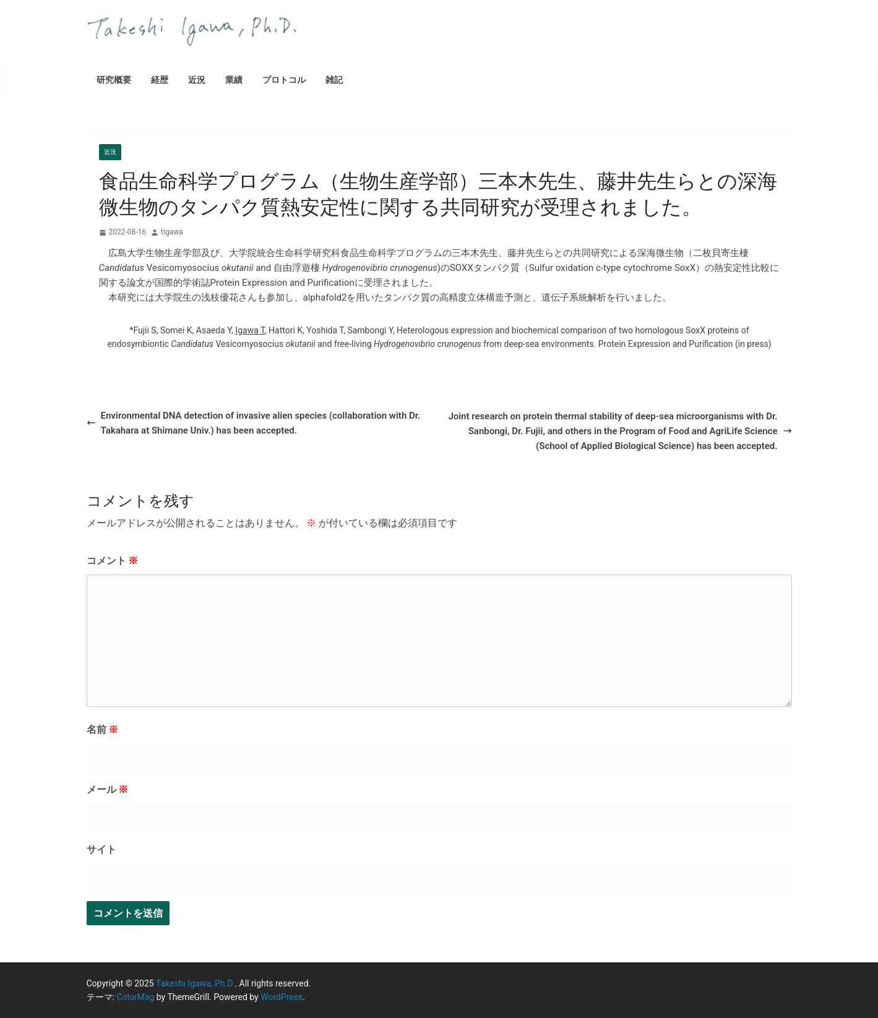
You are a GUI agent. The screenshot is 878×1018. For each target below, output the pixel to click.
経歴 (159, 79)
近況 (196, 79)
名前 (103, 729)
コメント (113, 561)
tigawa (172, 232)
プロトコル (284, 79)
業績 (234, 79)
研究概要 (114, 79)
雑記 (334, 79)
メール (108, 789)
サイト (101, 849)
